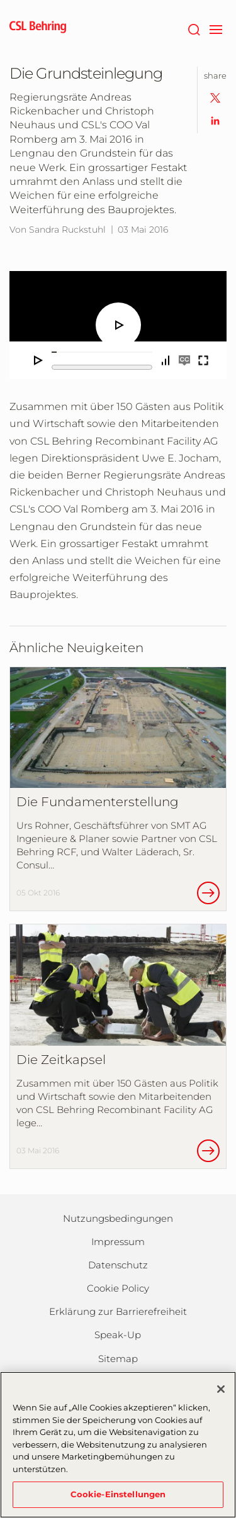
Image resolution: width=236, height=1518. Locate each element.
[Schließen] (221, 1389)
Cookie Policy (118, 1288)
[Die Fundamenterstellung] (118, 789)
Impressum (118, 1242)
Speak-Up (117, 1335)
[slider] (102, 352)
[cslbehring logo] (37, 28)
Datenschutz (118, 1265)
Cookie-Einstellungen (118, 1494)
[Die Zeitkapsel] (118, 1046)
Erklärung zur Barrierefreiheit (118, 1311)
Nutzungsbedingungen (118, 1218)
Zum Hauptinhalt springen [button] (0, 0)
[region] (118, 1444)
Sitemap (118, 1359)
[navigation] (216, 28)
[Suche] (194, 28)
